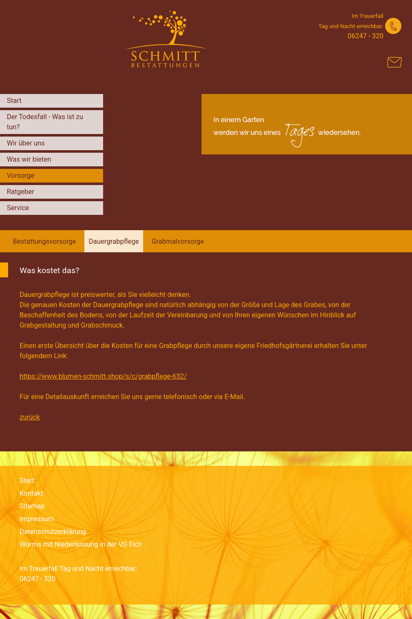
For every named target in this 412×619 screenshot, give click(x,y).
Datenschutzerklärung (53, 532)
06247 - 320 (365, 36)
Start (14, 101)
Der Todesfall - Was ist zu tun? (45, 122)
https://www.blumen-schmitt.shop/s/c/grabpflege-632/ (103, 376)
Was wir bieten (29, 159)
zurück (30, 417)
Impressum (37, 519)
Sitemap (32, 506)
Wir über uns (26, 143)
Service (18, 208)
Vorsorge (21, 175)
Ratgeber (20, 192)
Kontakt (31, 493)
